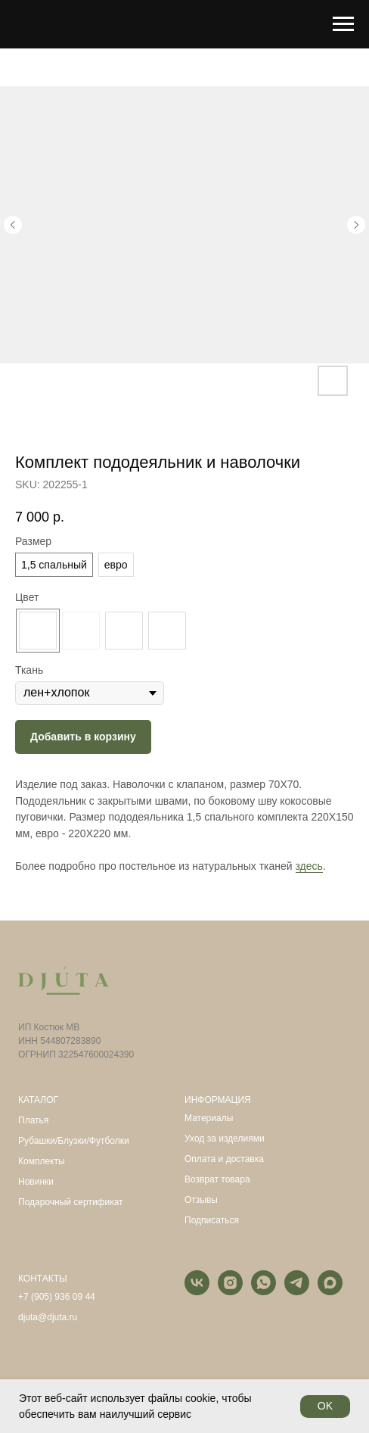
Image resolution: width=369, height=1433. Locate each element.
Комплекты (41, 1161)
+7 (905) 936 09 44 (56, 1296)
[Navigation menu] (343, 24)
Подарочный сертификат (70, 1202)
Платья (33, 1120)
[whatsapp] (263, 1291)
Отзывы (201, 1199)
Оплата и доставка (224, 1159)
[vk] (196, 1291)
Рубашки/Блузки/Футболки (73, 1140)
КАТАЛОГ (38, 1099)
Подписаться (211, 1220)
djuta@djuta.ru (47, 1317)
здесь (309, 866)
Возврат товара (217, 1179)
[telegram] (296, 1291)
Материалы (208, 1118)
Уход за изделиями (224, 1138)
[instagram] (230, 1291)
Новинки (36, 1181)
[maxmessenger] (330, 1291)
